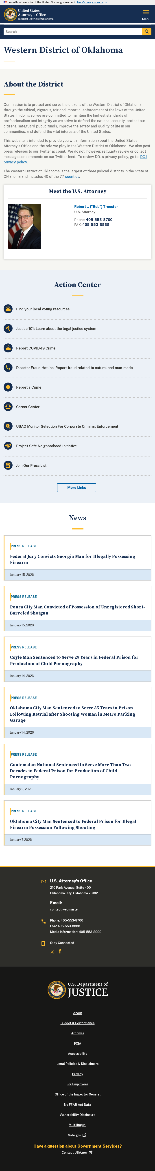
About (77, 1013)
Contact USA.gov (77, 1152)
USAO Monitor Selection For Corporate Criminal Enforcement (67, 426)
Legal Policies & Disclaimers (77, 1064)
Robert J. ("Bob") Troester (96, 207)
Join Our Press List (31, 465)
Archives (77, 1033)
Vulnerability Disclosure (77, 1115)
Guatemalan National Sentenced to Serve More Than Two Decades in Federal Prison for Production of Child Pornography (70, 771)
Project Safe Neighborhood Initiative (46, 446)
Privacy (77, 1074)
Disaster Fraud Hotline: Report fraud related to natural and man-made (74, 368)
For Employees (77, 1084)
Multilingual (77, 1125)
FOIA (77, 1043)
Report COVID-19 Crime (35, 348)
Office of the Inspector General (77, 1094)
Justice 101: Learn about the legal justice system (56, 329)
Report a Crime (28, 387)
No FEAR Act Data (77, 1104)
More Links (76, 487)
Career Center (27, 407)
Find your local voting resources (43, 309)
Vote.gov (77, 1135)
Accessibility (77, 1053)
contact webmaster (64, 909)
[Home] (29, 20)
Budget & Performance (78, 1023)
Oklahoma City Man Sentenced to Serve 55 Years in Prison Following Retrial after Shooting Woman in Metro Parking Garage (72, 714)
